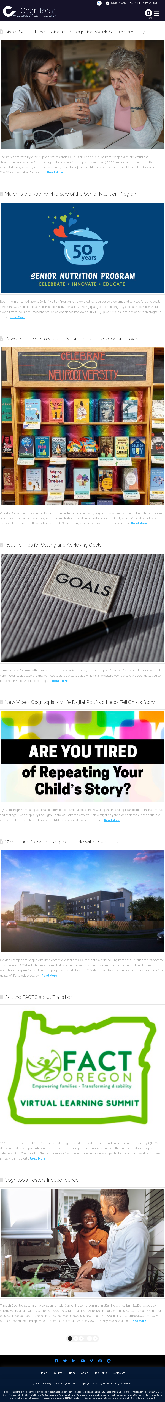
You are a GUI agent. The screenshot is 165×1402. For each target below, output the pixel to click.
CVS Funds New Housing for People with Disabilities (61, 841)
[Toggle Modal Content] (99, 3)
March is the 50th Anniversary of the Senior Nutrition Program (71, 194)
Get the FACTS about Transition (39, 997)
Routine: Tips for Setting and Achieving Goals (53, 545)
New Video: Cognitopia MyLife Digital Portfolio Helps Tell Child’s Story (80, 702)
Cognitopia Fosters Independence (42, 1180)
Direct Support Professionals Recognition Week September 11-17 (75, 31)
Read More (55, 172)
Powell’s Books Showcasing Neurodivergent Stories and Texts (71, 338)
